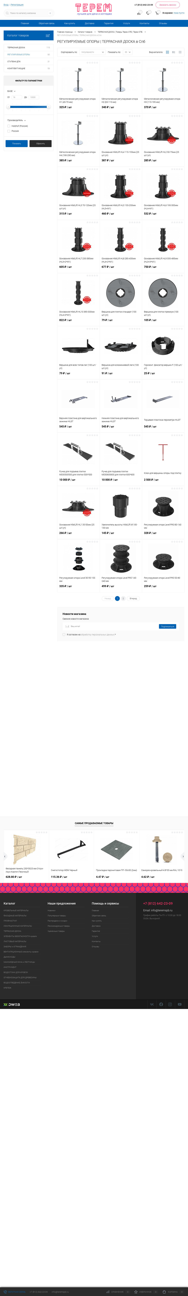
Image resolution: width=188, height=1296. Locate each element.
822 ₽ (78, 321)
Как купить (69, 23)
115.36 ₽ (59, 876)
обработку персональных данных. (98, 634)
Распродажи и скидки (57, 921)
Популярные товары (57, 915)
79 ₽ (121, 321)
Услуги (126, 23)
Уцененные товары (56, 931)
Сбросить (40, 143)
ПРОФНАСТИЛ (10, 921)
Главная (25, 23)
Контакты (144, 23)
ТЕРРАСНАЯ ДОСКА (16, 47)
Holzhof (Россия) (20, 126)
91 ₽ (121, 375)
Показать (16, 143)
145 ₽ (121, 534)
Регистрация (17, 4)
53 (49, 68)
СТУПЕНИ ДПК (14, 61)
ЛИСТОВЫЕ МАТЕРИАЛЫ (15, 941)
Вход (6, 4)
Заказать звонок (167, 5)
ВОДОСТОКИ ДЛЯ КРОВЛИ (16, 972)
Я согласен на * (91, 634)
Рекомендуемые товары (59, 926)
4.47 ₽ (102, 876)
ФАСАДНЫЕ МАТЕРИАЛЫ (15, 915)
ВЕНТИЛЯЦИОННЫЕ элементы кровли (21, 952)
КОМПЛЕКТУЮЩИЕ (16, 68)
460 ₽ (121, 215)
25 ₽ (163, 375)
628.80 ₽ (14, 876)
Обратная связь (47, 23)
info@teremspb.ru (161, 910)
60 (49, 54)
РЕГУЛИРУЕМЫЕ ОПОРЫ (18, 54)
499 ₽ (121, 588)
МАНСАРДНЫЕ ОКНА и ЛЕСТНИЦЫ (19, 962)
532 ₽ (163, 215)
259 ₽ (163, 588)
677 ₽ (121, 268)
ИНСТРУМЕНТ (10, 967)
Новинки (51, 910)
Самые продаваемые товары (94, 823)
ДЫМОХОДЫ (9, 957)
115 (48, 47)
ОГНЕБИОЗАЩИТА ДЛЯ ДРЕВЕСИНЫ (20, 977)
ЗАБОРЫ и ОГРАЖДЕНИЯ (15, 946)
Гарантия (108, 23)
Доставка (89, 23)
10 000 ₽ (78, 481)
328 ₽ (163, 534)
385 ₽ (78, 162)
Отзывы (163, 23)
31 (49, 61)
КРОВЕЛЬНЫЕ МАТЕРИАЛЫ (16, 910)
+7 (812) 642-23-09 (39, 1292)
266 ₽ (78, 534)
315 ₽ (78, 215)
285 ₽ (163, 162)
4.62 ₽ (147, 876)
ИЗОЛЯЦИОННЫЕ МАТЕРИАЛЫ (18, 926)
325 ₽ (78, 109)
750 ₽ (163, 268)
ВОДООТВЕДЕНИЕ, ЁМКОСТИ (17, 983)
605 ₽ (78, 268)
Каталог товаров (28, 35)
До (25, 97)
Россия (15, 131)
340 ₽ (121, 109)
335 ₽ (78, 588)
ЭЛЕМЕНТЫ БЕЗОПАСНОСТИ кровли (20, 936)
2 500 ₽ (163, 481)
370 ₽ (163, 109)
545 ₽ (78, 428)
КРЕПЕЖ (7, 988)
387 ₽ (121, 162)
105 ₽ (163, 321)
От (8, 97)
